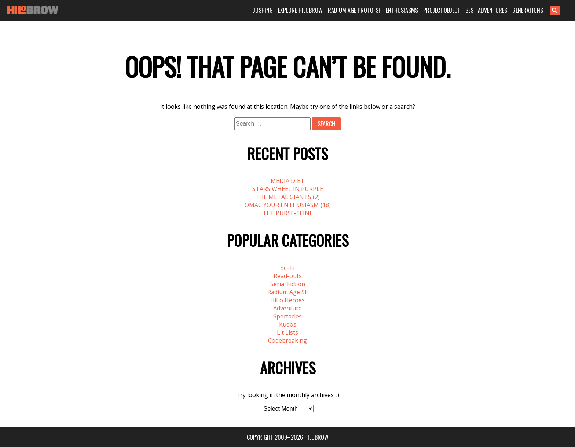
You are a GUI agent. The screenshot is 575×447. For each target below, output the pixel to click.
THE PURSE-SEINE (288, 213)
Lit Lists (287, 332)
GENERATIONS (527, 10)
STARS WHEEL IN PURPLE (287, 189)
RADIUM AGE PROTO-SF (354, 10)
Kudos (287, 324)
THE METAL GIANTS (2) (287, 197)
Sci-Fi (287, 268)
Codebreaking (287, 340)
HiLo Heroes (287, 300)
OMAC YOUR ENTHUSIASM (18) (288, 205)
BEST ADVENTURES (486, 10)
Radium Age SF (287, 292)
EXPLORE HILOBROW (300, 10)
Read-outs (288, 276)
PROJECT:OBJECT (441, 10)
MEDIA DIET (287, 181)
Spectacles (287, 316)
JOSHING (263, 10)
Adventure (287, 308)
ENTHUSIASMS (402, 10)
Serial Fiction (287, 284)
